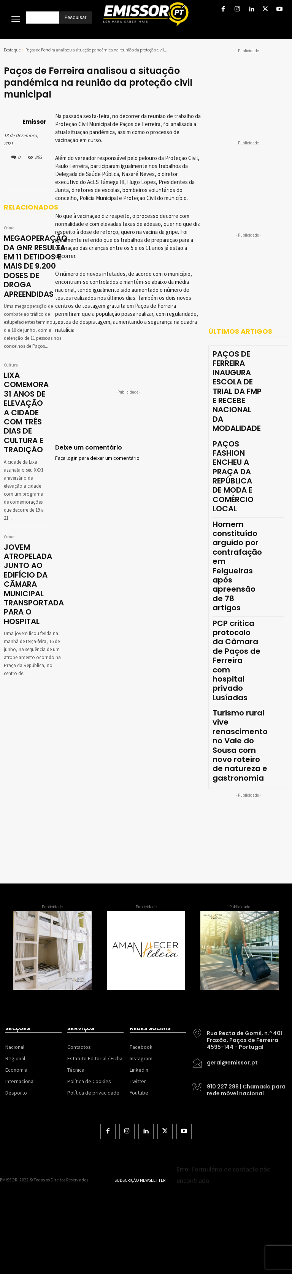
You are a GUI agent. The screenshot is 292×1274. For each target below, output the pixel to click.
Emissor (34, 122)
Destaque (12, 50)
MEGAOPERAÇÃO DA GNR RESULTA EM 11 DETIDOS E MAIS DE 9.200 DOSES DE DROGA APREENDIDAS (35, 266)
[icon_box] (239, 1037)
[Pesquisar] (75, 17)
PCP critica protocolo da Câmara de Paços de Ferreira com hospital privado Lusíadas (236, 660)
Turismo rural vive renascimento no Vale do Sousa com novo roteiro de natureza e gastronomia (240, 745)
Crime (9, 228)
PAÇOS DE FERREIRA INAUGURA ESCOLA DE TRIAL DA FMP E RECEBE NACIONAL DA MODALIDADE (237, 391)
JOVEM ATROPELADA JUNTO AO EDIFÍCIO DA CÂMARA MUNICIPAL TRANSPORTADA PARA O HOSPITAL (34, 584)
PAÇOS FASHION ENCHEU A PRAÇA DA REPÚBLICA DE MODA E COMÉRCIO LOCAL (233, 476)
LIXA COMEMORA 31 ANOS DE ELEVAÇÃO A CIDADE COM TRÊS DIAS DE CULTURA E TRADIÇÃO (26, 412)
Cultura (11, 365)
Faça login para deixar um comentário (97, 458)
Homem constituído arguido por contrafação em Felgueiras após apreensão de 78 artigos (237, 566)
